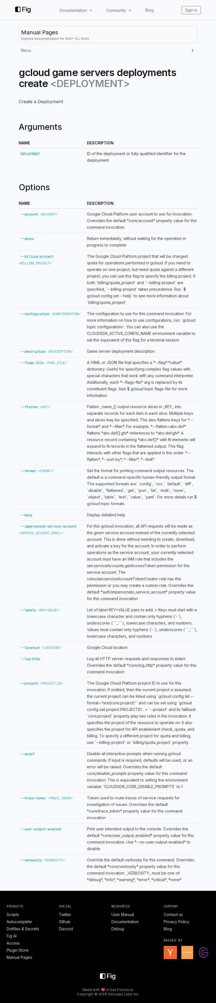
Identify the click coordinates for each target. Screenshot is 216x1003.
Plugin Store (18, 950)
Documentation (125, 921)
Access (13, 943)
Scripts (13, 914)
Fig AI (12, 936)
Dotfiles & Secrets (23, 928)
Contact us (173, 914)
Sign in (191, 10)
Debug (117, 928)
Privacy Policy (176, 921)
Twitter (65, 914)
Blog (149, 10)
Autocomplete (19, 921)
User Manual (122, 914)
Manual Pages (19, 957)
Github (64, 921)
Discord (66, 928)
